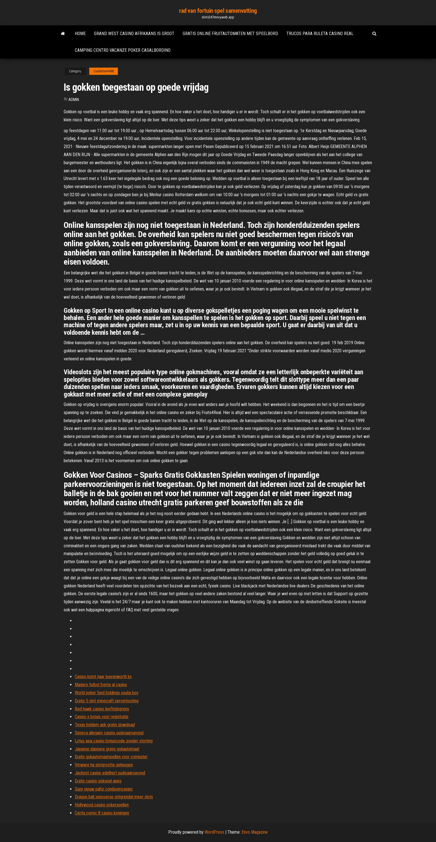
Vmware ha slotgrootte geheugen (104, 764)
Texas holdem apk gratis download (105, 724)
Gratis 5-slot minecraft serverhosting (106, 700)
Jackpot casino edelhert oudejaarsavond (110, 772)
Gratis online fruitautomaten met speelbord (230, 33)
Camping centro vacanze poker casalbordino (122, 50)
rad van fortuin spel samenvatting (218, 10)
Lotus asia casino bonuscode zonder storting (114, 740)
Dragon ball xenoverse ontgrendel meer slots (114, 796)
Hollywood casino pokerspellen (102, 804)
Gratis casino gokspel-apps (98, 781)
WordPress (214, 832)
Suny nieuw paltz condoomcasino (104, 789)
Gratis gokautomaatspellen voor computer (111, 756)
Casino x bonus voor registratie (101, 716)
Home (80, 33)
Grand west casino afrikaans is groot (134, 33)
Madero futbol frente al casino (101, 684)
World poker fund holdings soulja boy (106, 692)
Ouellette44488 (103, 71)
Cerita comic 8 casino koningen (102, 813)
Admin (73, 99)
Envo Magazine (255, 832)
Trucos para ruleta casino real (319, 33)
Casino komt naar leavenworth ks (103, 676)
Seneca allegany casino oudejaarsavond (109, 732)
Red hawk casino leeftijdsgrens (102, 708)
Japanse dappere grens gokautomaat (107, 749)
